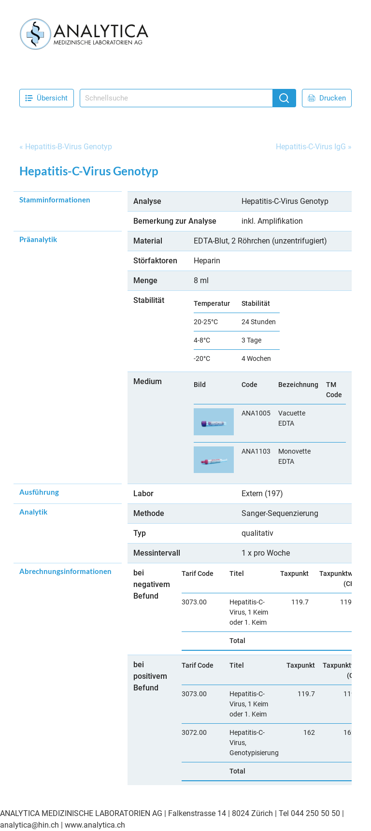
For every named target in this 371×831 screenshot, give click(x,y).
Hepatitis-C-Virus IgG (311, 146)
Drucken (327, 98)
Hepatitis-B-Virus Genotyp (68, 146)
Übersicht (46, 98)
